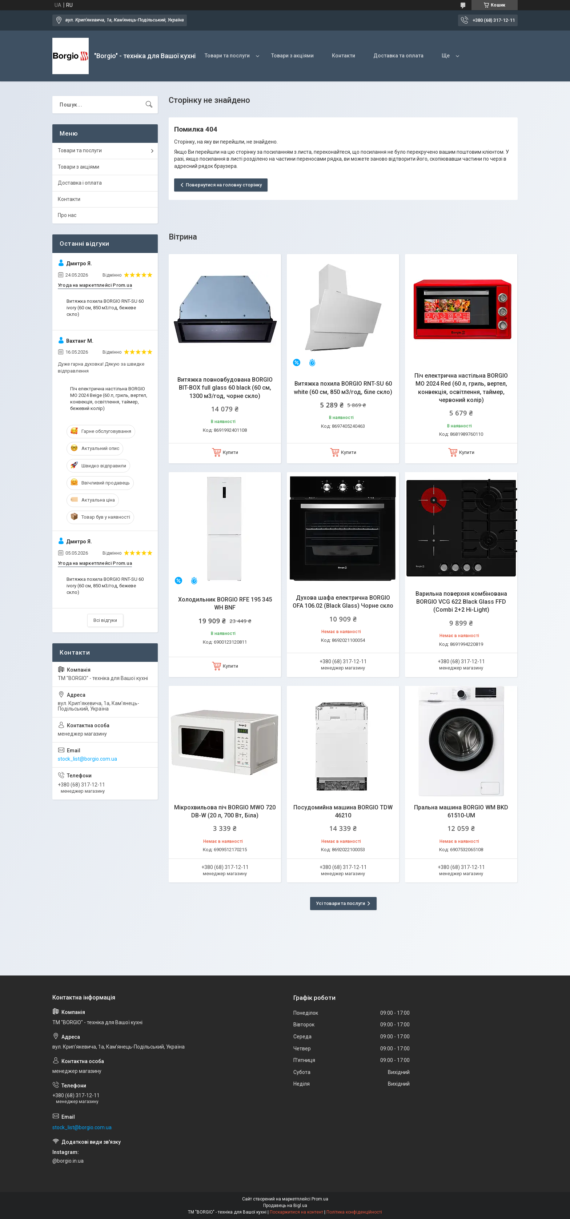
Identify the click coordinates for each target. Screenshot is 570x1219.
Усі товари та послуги (340, 903)
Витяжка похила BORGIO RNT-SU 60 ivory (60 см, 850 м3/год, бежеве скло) (105, 307)
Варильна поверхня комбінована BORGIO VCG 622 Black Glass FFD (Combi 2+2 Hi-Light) (461, 601)
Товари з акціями (292, 56)
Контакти (343, 56)
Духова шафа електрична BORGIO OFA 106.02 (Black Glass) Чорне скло (343, 601)
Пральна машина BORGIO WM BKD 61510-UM (461, 811)
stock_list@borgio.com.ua (87, 759)
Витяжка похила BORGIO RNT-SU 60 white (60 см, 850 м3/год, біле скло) (343, 387)
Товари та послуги (227, 56)
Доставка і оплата (80, 183)
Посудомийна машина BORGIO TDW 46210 (343, 811)
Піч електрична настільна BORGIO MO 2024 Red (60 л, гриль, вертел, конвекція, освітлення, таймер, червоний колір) (461, 387)
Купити (230, 452)
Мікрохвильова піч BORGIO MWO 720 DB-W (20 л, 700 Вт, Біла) (225, 811)
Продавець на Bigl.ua (285, 1205)
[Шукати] (149, 104)
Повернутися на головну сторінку (224, 185)
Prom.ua (320, 1199)
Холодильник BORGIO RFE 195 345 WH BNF (225, 603)
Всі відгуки (105, 620)
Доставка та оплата (398, 56)
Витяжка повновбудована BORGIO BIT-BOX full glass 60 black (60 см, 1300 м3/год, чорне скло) (225, 387)
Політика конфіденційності (354, 1212)
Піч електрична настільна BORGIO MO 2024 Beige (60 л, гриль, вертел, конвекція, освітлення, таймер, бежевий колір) (108, 398)
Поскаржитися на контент (296, 1212)
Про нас (67, 215)
